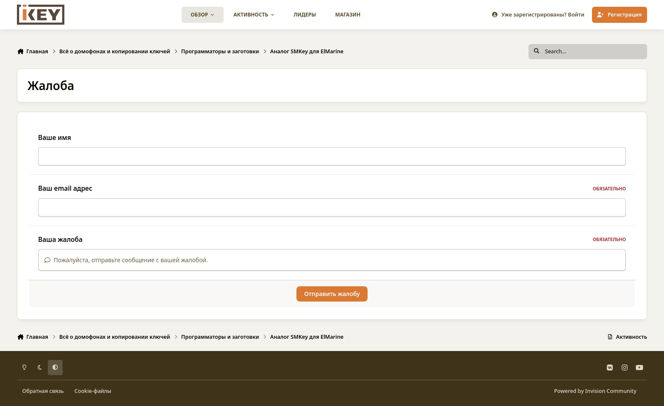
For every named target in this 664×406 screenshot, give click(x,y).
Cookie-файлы (93, 391)
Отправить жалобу (332, 294)
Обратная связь (43, 391)
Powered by (595, 391)
